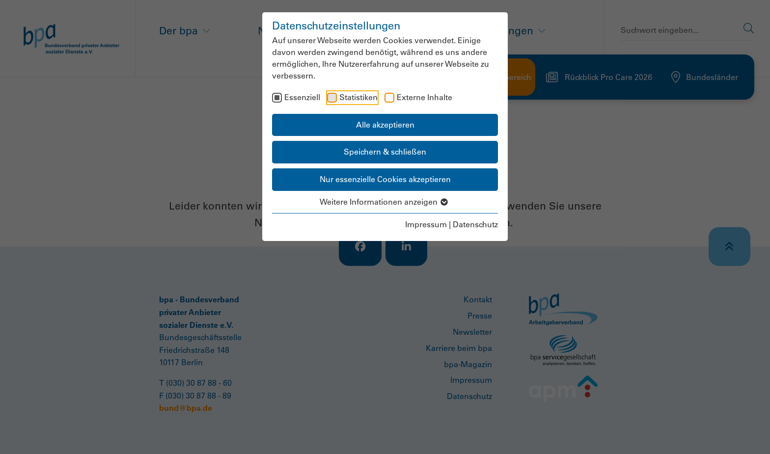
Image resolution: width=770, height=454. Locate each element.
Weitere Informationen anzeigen (385, 202)
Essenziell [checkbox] (302, 97)
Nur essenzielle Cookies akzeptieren (385, 179)
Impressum (426, 224)
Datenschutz (475, 224)
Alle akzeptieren (385, 125)
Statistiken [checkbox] (358, 97)
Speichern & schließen (385, 152)
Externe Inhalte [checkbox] (424, 97)
